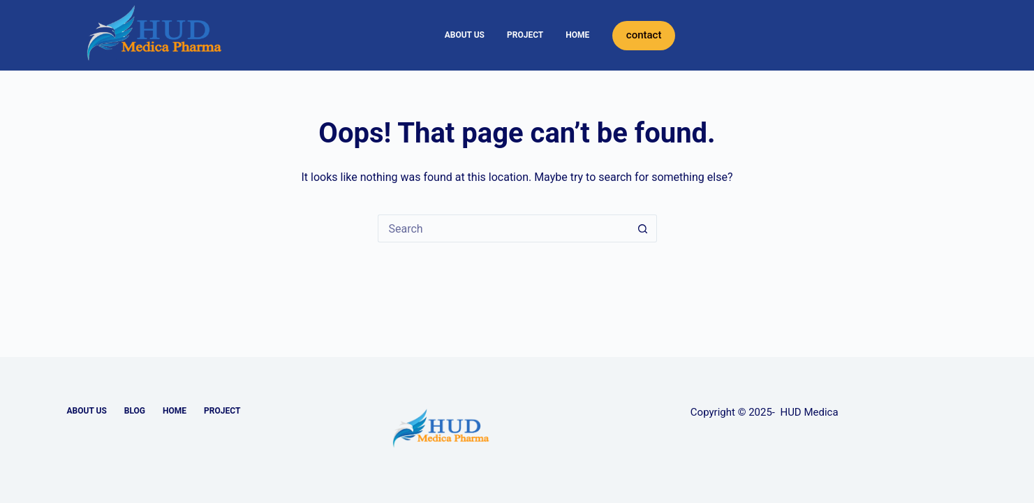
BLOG (134, 411)
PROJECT (525, 35)
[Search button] (643, 228)
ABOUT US (465, 35)
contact (644, 35)
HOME (577, 35)
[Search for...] (503, 228)
